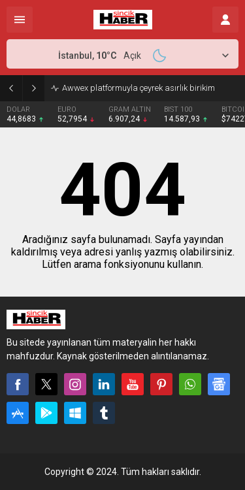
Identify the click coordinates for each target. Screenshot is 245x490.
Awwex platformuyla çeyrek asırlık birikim (138, 88)
